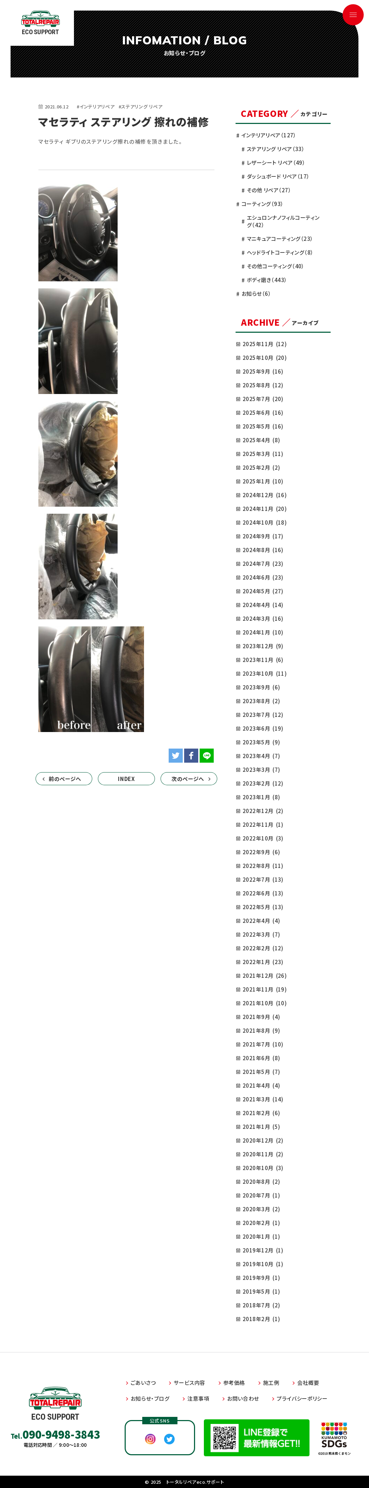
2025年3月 (263, 453)
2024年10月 (265, 522)
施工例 (271, 1382)
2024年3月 (263, 618)
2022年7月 (263, 879)
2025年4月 (261, 440)
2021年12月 (265, 975)
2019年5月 (261, 1291)
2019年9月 (261, 1277)
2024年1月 (263, 632)
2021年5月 (261, 1071)
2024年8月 (263, 550)
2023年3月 (261, 769)
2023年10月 (265, 673)
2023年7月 (263, 714)
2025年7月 (263, 398)
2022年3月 (261, 934)
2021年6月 (261, 1058)
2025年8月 (263, 385)
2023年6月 (263, 728)
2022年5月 (263, 907)
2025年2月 (261, 467)
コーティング (263, 203)
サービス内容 (189, 1382)
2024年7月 (263, 563)
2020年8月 (261, 1181)
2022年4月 (261, 920)
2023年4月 (261, 755)
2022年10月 (263, 838)
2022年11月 (263, 824)
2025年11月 (265, 344)
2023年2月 (263, 783)
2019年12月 (263, 1250)
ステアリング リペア (276, 148)
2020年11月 (263, 1154)
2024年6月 (263, 577)
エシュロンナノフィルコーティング (283, 221)
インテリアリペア (269, 135)
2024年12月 (265, 495)
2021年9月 (261, 1016)
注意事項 (198, 1398)
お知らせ (256, 293)
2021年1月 (261, 1126)
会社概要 (308, 1382)
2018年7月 (261, 1305)
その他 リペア (269, 190)
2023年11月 (263, 659)
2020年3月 (261, 1209)
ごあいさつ (143, 1382)
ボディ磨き (267, 279)
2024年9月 (263, 536)
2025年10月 (265, 357)
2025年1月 (263, 481)
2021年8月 (261, 1030)
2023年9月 (261, 687)
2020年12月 (263, 1140)
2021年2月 (261, 1113)
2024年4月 (263, 604)
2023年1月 (261, 797)
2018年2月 (261, 1319)
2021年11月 (265, 989)
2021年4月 (261, 1085)
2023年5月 (261, 742)
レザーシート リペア (276, 162)
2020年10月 (263, 1167)
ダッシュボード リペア (278, 176)
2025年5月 (263, 426)
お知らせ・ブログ (150, 1398)
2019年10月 (263, 1264)
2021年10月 (265, 1003)
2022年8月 (263, 865)
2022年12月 (263, 810)
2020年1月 (261, 1236)
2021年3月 (263, 1099)
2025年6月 (263, 412)
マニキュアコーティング (280, 238)
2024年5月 (263, 591)
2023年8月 (261, 701)
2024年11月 (265, 508)
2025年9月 (263, 371)
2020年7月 (261, 1195)
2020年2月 (261, 1222)
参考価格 (234, 1382)
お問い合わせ (243, 1398)
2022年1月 (263, 961)
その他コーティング (276, 266)
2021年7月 (263, 1044)
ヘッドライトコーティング (280, 252)
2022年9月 (261, 852)
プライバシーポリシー (302, 1398)
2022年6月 (263, 893)
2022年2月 (263, 948)
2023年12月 (263, 646)
